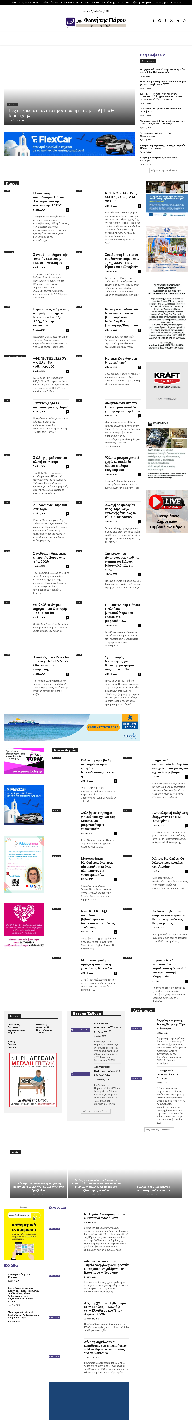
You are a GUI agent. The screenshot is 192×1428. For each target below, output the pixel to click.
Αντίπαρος (9, 252)
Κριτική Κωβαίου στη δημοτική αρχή (121, 361)
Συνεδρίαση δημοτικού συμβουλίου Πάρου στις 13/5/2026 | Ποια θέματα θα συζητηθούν (122, 261)
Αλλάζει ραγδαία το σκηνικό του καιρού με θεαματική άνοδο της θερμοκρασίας (168, 917)
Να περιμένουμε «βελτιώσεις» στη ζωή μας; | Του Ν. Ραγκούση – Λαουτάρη (162, 122)
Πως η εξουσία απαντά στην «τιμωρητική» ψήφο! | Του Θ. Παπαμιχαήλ (162, 71)
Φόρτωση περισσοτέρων (164, 170)
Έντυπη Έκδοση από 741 (15, 356)
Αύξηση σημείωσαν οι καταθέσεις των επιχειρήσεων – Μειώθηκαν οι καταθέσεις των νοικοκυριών (105, 1347)
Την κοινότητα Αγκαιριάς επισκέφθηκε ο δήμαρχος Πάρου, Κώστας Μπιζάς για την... (122, 561)
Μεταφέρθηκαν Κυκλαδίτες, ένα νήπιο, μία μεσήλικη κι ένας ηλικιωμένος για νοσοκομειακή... (97, 867)
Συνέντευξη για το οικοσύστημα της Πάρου (50, 405)
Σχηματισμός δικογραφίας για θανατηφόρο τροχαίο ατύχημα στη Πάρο (120, 663)
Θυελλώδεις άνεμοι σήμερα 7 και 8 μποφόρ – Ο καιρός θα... (50, 609)
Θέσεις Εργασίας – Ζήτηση (14, 1044)
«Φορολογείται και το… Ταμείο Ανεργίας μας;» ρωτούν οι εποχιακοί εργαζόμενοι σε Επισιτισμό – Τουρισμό (106, 1266)
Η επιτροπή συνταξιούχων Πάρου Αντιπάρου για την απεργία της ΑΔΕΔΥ (163, 83)
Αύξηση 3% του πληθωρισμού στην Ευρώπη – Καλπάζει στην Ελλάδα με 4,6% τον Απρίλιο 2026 (106, 1308)
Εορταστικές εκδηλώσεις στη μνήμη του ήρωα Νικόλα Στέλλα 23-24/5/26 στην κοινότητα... (51, 317)
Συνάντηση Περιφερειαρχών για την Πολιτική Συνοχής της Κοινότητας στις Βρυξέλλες (38, 1187)
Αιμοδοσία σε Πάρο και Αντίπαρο (50, 507)
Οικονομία (54, 1229)
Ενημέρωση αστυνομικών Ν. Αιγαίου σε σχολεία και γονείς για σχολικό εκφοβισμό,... (170, 766)
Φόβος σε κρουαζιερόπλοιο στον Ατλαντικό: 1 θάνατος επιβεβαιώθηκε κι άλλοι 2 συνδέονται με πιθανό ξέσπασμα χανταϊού (96, 1185)
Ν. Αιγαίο (56, 758)
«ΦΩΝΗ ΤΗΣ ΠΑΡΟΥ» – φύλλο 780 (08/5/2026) (50, 363)
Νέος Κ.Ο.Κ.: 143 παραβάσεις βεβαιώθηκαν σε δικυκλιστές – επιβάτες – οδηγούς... (98, 919)
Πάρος (7, 191)
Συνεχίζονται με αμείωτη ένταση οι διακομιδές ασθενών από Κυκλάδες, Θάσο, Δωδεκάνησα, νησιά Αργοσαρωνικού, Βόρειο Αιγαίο (23, 1295)
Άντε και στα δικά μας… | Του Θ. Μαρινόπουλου (157, 134)
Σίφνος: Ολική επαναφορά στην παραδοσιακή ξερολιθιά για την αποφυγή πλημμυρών (169, 968)
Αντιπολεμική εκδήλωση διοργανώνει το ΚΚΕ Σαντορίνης (170, 817)
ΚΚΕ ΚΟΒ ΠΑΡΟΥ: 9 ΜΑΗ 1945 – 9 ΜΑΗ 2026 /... (121, 197)
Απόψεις (13, 105)
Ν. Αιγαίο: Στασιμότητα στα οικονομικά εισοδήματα (160, 110)
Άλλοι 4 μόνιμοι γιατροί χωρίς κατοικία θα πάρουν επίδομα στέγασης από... (122, 464)
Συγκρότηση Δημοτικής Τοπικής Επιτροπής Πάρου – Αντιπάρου (162, 147)
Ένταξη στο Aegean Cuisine (19, 1276)
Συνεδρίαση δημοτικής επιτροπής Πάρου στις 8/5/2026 (49, 557)
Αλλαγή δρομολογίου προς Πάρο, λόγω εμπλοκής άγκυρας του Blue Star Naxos (121, 511)
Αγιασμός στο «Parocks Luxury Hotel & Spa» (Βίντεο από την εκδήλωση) (51, 663)
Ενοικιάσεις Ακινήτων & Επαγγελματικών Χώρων (16, 1028)
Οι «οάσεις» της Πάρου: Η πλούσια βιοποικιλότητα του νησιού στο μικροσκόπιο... (122, 613)
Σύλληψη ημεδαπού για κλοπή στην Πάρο (50, 460)
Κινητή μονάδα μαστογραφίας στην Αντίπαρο (158, 159)
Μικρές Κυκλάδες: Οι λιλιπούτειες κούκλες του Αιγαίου (168, 863)
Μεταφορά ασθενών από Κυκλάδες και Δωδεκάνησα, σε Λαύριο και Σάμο (24, 1315)
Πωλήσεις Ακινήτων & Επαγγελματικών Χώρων (45, 1028)
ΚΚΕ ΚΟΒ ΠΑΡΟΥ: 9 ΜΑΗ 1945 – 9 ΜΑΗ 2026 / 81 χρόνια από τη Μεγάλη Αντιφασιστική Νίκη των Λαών (161, 96)
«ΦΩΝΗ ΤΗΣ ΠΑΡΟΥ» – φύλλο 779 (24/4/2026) (107, 1071)
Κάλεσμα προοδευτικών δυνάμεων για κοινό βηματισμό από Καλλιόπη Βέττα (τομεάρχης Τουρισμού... (123, 317)
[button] (184, 21)
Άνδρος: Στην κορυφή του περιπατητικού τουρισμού (153, 1188)
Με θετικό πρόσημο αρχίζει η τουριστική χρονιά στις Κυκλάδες (96, 964)
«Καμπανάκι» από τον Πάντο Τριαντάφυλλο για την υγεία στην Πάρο (122, 407)
